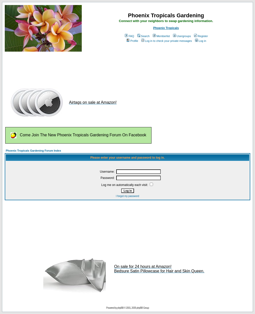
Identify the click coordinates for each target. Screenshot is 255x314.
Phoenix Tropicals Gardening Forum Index (33, 150)
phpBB (120, 307)
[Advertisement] (96, 67)
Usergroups (182, 36)
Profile (132, 40)
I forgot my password (127, 196)
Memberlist (161, 36)
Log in (200, 40)
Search (143, 36)
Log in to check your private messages (166, 40)
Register (201, 36)
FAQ (129, 36)
